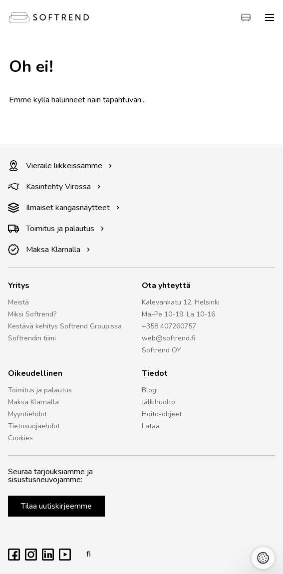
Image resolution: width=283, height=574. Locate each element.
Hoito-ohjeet (162, 414)
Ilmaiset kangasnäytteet (64, 207)
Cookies (20, 438)
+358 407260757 (169, 326)
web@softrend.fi (168, 338)
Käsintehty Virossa (54, 186)
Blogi (150, 390)
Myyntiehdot (27, 414)
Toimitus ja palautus (56, 228)
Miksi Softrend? (32, 314)
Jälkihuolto (158, 402)
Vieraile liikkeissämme (60, 165)
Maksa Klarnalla (49, 249)
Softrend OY (161, 350)
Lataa (151, 426)
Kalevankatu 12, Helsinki (181, 302)
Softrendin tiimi (32, 338)
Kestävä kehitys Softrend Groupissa (65, 326)
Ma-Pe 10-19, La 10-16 (178, 314)
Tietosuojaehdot (34, 426)
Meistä (18, 302)
